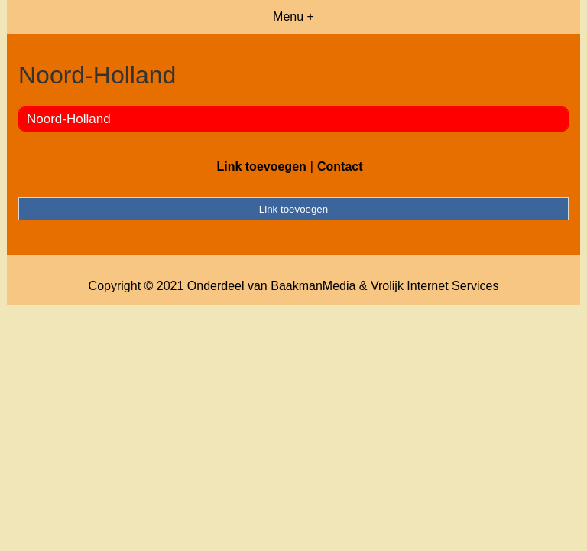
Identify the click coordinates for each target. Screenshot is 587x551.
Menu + (293, 16)
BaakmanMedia (313, 285)
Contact (340, 166)
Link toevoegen (261, 166)
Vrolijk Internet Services (434, 285)
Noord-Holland (69, 119)
